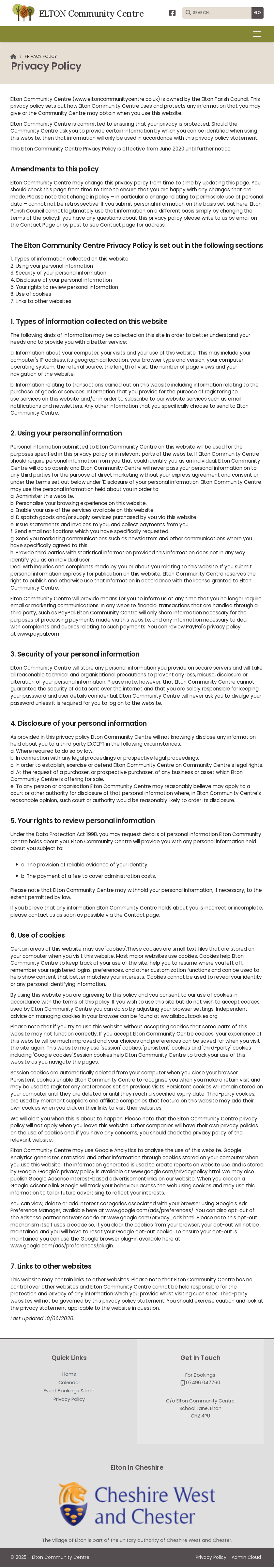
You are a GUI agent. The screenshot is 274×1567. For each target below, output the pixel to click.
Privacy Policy (69, 1399)
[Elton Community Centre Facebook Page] (172, 12)
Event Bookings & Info (69, 1391)
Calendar (69, 1383)
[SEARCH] (218, 13)
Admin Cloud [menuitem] (246, 1557)
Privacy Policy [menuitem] (211, 1557)
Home (69, 1374)
